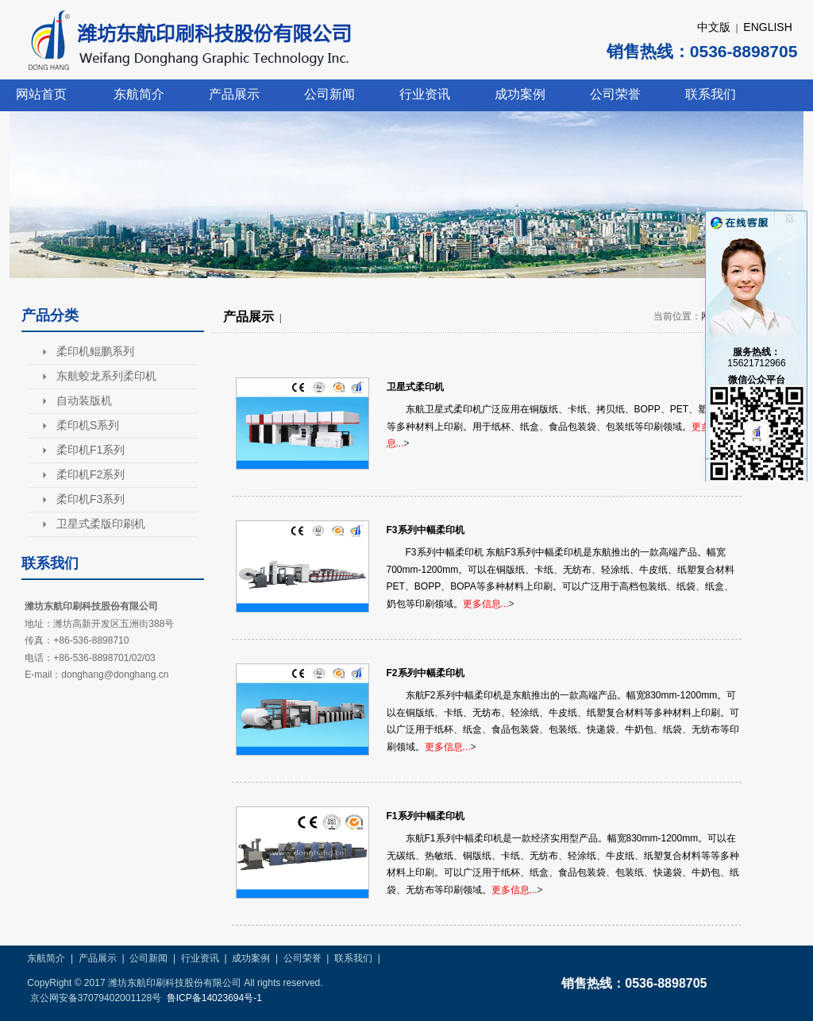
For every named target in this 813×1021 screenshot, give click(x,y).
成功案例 (520, 94)
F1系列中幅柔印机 (425, 816)
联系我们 (710, 94)
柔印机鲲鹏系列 (95, 351)
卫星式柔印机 (415, 387)
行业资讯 (424, 94)
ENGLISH (767, 27)
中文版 (713, 27)
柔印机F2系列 (90, 474)
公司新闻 (329, 94)
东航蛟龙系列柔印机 (106, 375)
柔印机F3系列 (90, 499)
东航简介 (139, 94)
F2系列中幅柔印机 (425, 673)
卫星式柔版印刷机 (100, 523)
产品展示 (234, 94)
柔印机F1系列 (90, 449)
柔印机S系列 (87, 425)
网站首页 (41, 94)
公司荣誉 (615, 94)
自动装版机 (84, 400)
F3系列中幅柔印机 (425, 530)
